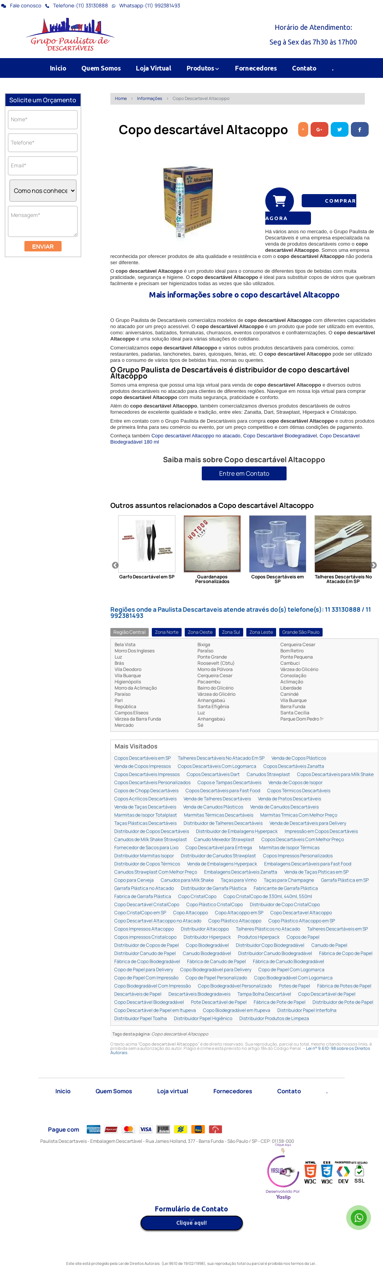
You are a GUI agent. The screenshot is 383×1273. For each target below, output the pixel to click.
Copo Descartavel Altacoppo (301, 912)
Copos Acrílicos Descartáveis (145, 799)
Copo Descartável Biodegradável (280, 436)
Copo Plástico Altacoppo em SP (301, 921)
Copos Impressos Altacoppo (144, 929)
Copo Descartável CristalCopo (146, 904)
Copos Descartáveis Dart (213, 774)
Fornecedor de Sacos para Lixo (146, 847)
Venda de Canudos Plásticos (213, 807)
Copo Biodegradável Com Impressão (152, 986)
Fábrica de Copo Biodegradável (147, 961)
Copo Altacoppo (190, 912)
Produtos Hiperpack (259, 937)
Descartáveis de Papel (137, 994)
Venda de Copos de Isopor (295, 782)
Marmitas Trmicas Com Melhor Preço (298, 815)
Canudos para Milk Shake (187, 880)
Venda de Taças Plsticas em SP (316, 872)
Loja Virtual (153, 68)
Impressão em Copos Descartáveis (321, 831)
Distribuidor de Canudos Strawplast (218, 855)
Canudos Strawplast (268, 774)
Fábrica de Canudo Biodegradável (288, 961)
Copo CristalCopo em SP (140, 912)
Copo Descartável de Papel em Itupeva (155, 1010)
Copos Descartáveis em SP (142, 758)
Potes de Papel (294, 986)
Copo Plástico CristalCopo (214, 904)
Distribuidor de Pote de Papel (343, 1002)
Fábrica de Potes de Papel (344, 986)
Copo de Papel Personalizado (216, 978)
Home (121, 98)
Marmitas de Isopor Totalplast (145, 815)
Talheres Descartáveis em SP (337, 929)
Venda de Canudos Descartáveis (284, 807)
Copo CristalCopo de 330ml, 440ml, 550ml (267, 896)
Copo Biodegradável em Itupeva (236, 1010)
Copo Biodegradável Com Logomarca (293, 978)
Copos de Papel (303, 937)
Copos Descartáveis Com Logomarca (217, 766)
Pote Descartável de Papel (219, 1002)
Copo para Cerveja (134, 880)
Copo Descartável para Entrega (218, 847)
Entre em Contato (244, 473)
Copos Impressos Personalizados (298, 855)
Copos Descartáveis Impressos (147, 774)
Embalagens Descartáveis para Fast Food (307, 864)
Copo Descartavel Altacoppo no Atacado (157, 921)
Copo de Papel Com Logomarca (291, 969)
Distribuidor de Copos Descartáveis (151, 831)
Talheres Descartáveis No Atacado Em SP (221, 758)
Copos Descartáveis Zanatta (293, 766)
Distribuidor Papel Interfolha (307, 1010)
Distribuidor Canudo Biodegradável (275, 953)
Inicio (58, 68)
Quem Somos (100, 68)
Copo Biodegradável (207, 945)
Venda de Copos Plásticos (298, 758)
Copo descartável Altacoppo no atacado (195, 436)
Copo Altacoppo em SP (239, 912)
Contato (304, 68)
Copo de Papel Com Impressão (146, 978)
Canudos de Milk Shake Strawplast (150, 839)
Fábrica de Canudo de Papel (216, 961)
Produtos (203, 68)
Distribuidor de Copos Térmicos (147, 864)
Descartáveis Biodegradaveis (199, 994)
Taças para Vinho (239, 880)
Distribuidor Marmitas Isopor (144, 855)
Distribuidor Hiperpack (207, 937)
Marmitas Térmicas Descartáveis (218, 815)
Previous (115, 565)
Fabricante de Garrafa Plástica (286, 888)
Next (373, 565)
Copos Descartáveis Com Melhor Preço (302, 839)
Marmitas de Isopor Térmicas (289, 847)
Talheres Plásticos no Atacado (268, 929)
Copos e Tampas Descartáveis (229, 782)
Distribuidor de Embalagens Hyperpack (237, 831)
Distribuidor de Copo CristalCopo (285, 904)
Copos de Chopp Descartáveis (146, 790)
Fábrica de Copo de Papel (346, 953)
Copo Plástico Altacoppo (234, 921)
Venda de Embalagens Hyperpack (222, 864)
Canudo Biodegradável (207, 953)
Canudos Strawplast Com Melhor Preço (155, 872)
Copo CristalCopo (197, 896)
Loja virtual (172, 1091)
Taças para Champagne (289, 880)
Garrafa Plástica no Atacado (144, 888)
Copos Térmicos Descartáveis (298, 790)
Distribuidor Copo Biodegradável (270, 945)
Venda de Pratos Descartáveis (289, 799)
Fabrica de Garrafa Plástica (142, 896)
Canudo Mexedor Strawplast (224, 839)
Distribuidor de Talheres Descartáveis (223, 823)
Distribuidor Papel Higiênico (203, 1018)
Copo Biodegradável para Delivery (215, 969)
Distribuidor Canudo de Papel (145, 953)
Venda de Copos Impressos (142, 766)
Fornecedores (256, 68)
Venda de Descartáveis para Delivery (308, 823)
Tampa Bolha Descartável (264, 994)
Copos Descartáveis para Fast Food (222, 790)
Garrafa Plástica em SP (345, 880)
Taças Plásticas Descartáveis (145, 823)
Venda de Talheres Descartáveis (217, 799)
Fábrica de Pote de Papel (280, 1002)
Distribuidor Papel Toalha (140, 1018)
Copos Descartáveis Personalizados (152, 782)
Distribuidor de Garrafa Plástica (214, 888)
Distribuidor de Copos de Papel (146, 945)
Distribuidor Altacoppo (205, 929)
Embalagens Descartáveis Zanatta (240, 872)
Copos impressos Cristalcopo (145, 937)
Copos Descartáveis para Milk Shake (335, 774)
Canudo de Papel (329, 945)
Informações (149, 98)
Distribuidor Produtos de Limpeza (274, 1018)
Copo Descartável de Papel (327, 994)
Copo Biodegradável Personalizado (235, 986)
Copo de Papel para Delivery (143, 969)
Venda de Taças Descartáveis (145, 807)
